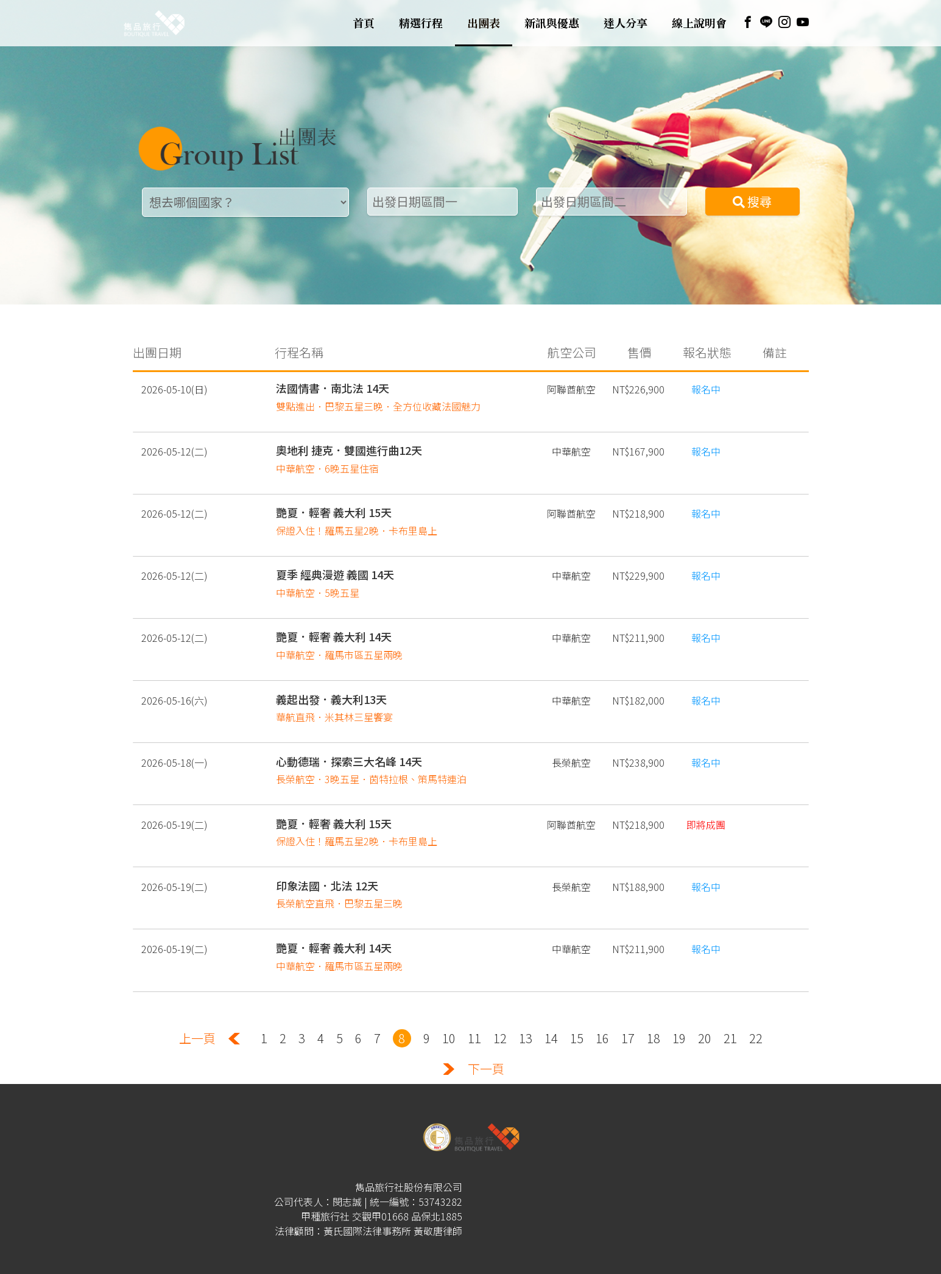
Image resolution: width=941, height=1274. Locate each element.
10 (449, 1017)
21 (730, 1017)
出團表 (483, 23)
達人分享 (625, 23)
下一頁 (486, 1047)
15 (576, 1017)
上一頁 (197, 1017)
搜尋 (752, 201)
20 (704, 1017)
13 (525, 1017)
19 (679, 1017)
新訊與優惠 (551, 23)
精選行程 (421, 23)
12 (500, 1017)
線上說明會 (699, 23)
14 (551, 1017)
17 (628, 1017)
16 (602, 1017)
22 (756, 1017)
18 (653, 1017)
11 (474, 1017)
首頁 (364, 23)
